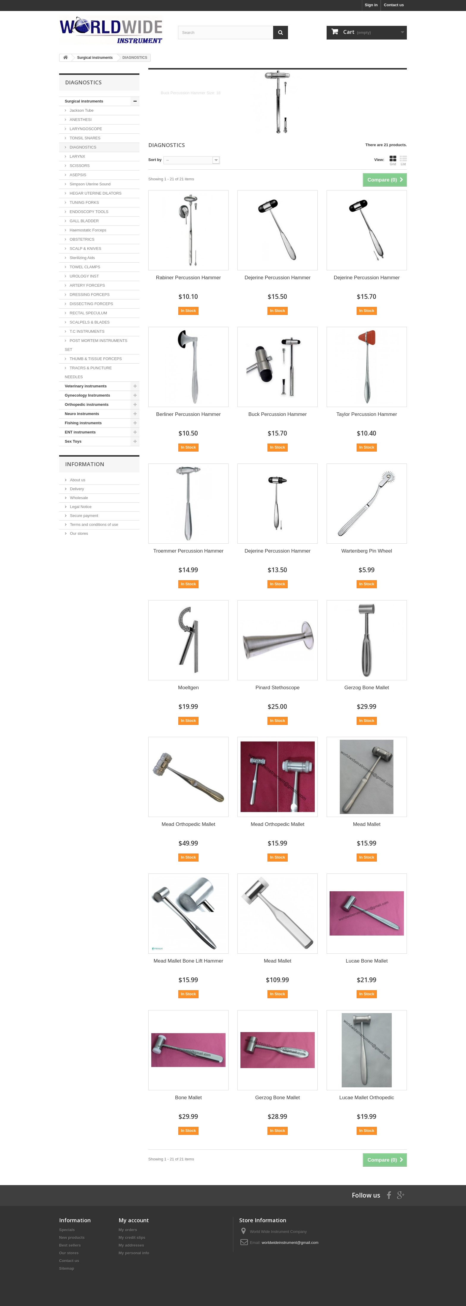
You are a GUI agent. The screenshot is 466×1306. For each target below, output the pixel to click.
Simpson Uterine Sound (90, 184)
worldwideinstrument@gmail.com (290, 1242)
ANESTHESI (80, 119)
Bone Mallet (188, 1097)
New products (72, 1237)
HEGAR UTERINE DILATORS (95, 193)
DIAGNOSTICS (82, 147)
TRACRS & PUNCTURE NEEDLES (88, 372)
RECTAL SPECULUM (88, 313)
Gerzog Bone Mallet (366, 687)
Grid (393, 160)
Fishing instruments (83, 423)
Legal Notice (80, 506)
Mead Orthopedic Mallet (188, 824)
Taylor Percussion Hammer (366, 414)
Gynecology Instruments (87, 395)
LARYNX (77, 156)
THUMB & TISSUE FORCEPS (95, 359)
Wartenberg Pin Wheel (366, 551)
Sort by (155, 159)
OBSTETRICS (82, 239)
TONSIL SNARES (84, 138)
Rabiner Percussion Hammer (188, 277)
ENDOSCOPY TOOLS (88, 211)
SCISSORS (79, 165)
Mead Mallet (367, 824)
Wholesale (78, 498)
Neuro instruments (82, 413)
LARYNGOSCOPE (85, 129)
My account (134, 1220)
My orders (128, 1230)
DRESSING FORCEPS (89, 294)
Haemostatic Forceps (87, 230)
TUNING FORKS (84, 202)
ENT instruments (80, 432)
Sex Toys (73, 441)
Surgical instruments (84, 101)
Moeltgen (188, 687)
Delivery (76, 489)
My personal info (134, 1253)
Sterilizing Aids (82, 257)
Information (84, 464)
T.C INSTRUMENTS (87, 331)
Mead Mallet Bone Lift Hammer (188, 961)
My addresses (131, 1245)
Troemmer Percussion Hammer (188, 551)
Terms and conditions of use (93, 524)
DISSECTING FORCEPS (91, 304)
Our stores (78, 533)
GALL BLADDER (84, 221)
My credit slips (132, 1237)
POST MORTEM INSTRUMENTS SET (96, 345)
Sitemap (66, 1268)
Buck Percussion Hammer (277, 414)
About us (77, 480)
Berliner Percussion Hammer (188, 414)
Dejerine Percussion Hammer (278, 277)
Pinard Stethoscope (278, 687)
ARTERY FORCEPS (87, 285)
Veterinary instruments (86, 386)
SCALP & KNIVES (85, 248)
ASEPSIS (77, 175)
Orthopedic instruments (86, 404)
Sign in (371, 5)
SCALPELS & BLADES (89, 322)
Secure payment (83, 515)
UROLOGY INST (84, 276)
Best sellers (70, 1245)
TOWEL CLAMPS (84, 267)
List (403, 160)
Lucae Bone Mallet (367, 961)
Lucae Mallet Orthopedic (366, 1097)
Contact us (394, 5)
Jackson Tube (81, 110)
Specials (67, 1230)
